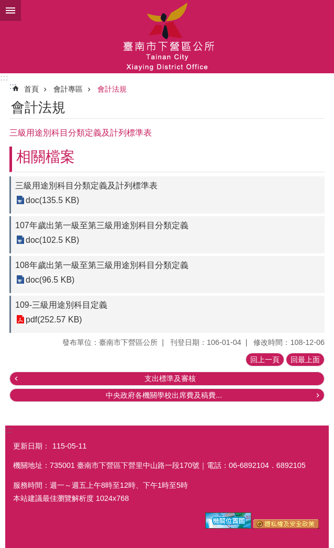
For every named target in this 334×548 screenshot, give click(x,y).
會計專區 (68, 89)
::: (4, 77)
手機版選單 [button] (10, 10)
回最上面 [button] (305, 359)
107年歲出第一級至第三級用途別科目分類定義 (101, 225)
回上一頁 (265, 359)
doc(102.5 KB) (52, 240)
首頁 (31, 89)
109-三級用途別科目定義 (61, 304)
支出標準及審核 (170, 378)
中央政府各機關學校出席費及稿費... (164, 395)
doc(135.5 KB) (52, 200)
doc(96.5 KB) (50, 279)
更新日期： (31, 446)
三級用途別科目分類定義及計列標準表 (86, 185)
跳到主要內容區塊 (5, 5)
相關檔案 (45, 157)
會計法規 (112, 89)
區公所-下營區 (167, 36)
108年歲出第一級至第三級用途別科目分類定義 (101, 265)
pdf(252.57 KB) (54, 319)
